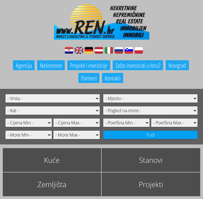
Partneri (89, 78)
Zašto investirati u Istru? (137, 65)
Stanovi (151, 160)
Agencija (24, 65)
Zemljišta (51, 184)
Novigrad (177, 65)
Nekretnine (51, 65)
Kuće (52, 160)
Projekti (151, 184)
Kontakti (112, 78)
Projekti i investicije (88, 65)
